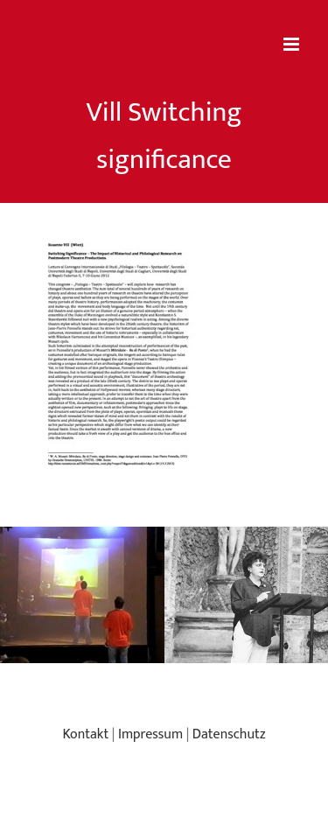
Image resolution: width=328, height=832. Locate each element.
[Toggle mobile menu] (292, 44)
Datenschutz (229, 734)
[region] (164, 595)
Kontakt (85, 734)
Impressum (150, 734)
